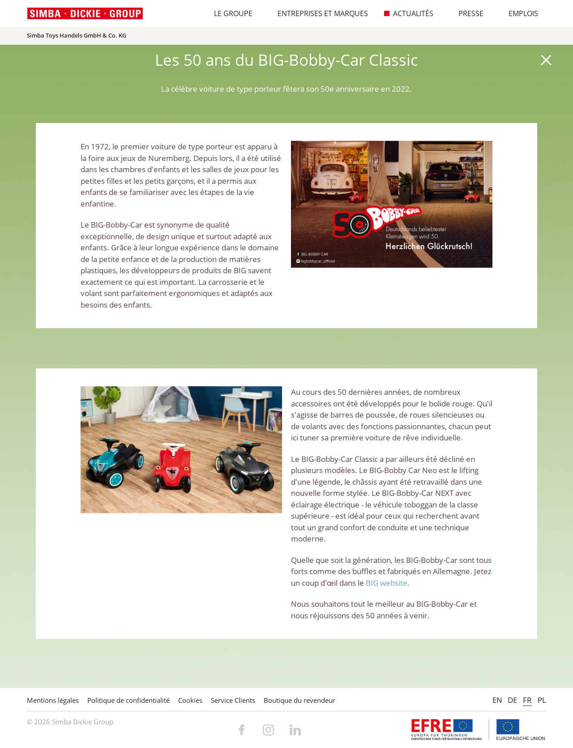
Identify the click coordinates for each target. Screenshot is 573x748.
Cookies (190, 700)
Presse (466, 13)
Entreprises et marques (318, 13)
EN (497, 700)
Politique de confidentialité (128, 700)
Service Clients (233, 700)
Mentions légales (53, 700)
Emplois (518, 13)
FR (527, 700)
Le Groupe (228, 13)
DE (512, 700)
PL (542, 700)
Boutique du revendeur (299, 700)
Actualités (408, 13)
